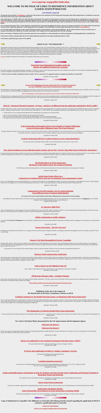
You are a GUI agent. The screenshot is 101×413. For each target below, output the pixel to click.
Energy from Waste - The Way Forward (50, 227)
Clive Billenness (21, 15)
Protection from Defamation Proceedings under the (50, 65)
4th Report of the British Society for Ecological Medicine (50, 165)
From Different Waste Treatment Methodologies (50, 193)
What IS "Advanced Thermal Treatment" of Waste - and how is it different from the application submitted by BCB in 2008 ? (50, 106)
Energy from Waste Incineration (50, 382)
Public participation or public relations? (50, 217)
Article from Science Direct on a (50, 176)
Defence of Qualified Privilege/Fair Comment (50, 67)
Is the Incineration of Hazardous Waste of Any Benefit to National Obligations (50, 126)
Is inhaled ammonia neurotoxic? (50, 361)
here (82, 21)
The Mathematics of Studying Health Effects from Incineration (50, 311)
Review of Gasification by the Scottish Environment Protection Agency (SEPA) (50, 341)
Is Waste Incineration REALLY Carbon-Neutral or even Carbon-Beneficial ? (50, 139)
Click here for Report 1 (50, 325)
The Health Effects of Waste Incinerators (50, 163)
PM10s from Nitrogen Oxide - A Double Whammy (50, 276)
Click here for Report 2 (50, 328)
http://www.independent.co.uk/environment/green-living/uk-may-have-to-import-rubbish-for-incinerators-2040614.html (50, 93)
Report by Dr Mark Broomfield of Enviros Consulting (50, 240)
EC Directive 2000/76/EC (50, 207)
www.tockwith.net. (84, 27)
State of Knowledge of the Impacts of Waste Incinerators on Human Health (50, 391)
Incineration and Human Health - (50, 389)
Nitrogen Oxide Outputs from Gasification (50, 254)
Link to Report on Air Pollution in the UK (50, 266)
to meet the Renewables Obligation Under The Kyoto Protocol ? (50, 128)
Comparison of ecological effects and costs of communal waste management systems (50, 178)
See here (3, 56)
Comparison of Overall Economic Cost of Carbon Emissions (50, 191)
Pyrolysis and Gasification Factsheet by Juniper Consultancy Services (50, 351)
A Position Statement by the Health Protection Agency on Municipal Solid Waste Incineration (50, 297)
